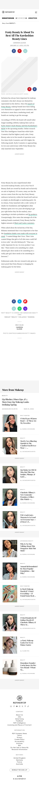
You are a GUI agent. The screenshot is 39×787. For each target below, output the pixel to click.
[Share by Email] (25, 51)
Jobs (19, 717)
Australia (19, 764)
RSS (19, 745)
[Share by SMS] (25, 309)
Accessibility (19, 741)
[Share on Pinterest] (19, 51)
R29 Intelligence (19, 723)
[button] (19, 51)
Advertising (19, 719)
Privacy (19, 737)
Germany (19, 760)
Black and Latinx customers (24, 223)
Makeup (7, 317)
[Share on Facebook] (14, 51)
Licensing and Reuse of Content (19, 725)
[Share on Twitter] (19, 301)
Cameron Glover (19, 42)
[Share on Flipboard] (25, 301)
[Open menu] (36, 11)
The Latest (22, 317)
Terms (19, 735)
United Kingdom (20, 758)
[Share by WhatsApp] (19, 309)
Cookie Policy (19, 739)
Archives (19, 743)
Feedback (19, 721)
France (19, 762)
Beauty (14, 317)
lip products (32, 214)
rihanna (31, 317)
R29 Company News (19, 733)
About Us (19, 715)
